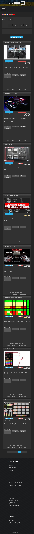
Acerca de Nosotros (13, 500)
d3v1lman (28, 62)
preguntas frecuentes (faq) (15, 485)
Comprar (11, 465)
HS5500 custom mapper (11, 93)
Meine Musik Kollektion (11, 195)
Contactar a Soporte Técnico (15, 482)
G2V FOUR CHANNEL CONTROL (13, 42)
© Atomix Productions (17, 532)
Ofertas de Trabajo (13, 504)
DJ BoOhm (28, 265)
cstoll (29, 418)
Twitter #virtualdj (13, 523)
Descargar (11, 463)
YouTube (11, 520)
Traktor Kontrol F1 (10, 348)
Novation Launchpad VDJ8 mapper (14, 297)
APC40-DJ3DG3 (9, 144)
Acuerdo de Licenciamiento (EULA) (17, 507)
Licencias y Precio (13, 468)
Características (12, 467)
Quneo (6, 399)
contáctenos (12, 502)
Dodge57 (28, 316)
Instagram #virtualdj (14, 522)
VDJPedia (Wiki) (12, 487)
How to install (23, 89)
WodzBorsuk (27, 113)
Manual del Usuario (13, 484)
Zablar (28, 367)
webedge (28, 162)
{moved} (28, 213)
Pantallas (11, 470)
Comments (15, 89)
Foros (10, 488)
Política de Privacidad (14, 505)
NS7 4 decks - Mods (10, 246)
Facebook (11, 519)
